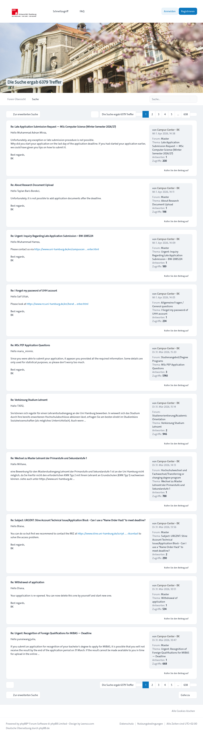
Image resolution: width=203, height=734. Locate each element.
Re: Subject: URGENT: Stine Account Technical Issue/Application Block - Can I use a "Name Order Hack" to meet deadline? (78, 520)
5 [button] (171, 114)
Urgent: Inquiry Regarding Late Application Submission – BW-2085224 (167, 255)
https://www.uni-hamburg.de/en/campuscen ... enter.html (66, 249)
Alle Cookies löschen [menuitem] (181, 710)
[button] (193, 114)
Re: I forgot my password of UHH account (34, 290)
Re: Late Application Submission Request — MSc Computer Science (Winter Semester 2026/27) (63, 126)
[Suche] (187, 99)
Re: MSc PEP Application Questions (30, 345)
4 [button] (165, 114)
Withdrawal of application (164, 599)
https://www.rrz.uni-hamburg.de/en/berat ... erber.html (57, 304)
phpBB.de (44, 728)
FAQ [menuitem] (79, 11)
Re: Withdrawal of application (27, 582)
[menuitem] (59, 11)
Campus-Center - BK (168, 129)
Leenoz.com (87, 723)
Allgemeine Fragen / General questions (168, 304)
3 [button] (158, 114)
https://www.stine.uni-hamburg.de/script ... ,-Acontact (108, 533)
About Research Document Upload (165, 202)
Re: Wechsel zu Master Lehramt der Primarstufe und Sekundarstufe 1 (49, 458)
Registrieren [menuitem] (188, 11)
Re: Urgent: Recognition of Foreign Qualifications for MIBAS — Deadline (51, 633)
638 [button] (186, 114)
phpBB (23, 723)
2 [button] (152, 114)
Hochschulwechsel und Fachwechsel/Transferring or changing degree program (169, 473)
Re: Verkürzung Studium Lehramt (29, 400)
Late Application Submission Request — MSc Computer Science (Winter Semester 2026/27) (168, 147)
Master (165, 138)
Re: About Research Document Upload (32, 185)
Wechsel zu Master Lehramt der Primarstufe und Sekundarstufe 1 (168, 484)
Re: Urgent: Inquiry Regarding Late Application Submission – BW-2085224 (52, 236)
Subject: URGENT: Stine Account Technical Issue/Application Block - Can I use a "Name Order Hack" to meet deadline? (169, 543)
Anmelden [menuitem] (170, 11)
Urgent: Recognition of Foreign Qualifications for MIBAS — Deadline (170, 652)
